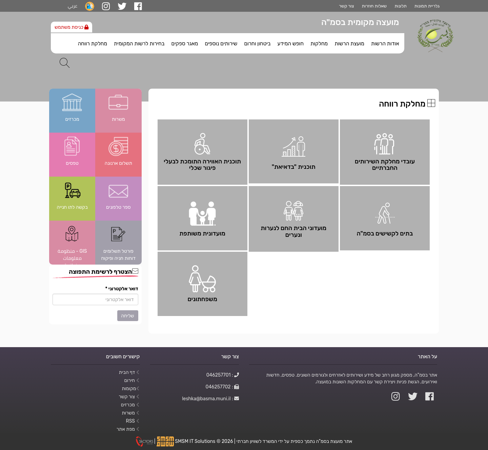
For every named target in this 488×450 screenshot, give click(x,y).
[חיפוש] (65, 63)
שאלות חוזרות (374, 6)
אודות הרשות (385, 43)
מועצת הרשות (349, 43)
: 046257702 (222, 386)
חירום (131, 380)
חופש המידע (290, 43)
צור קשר (346, 6)
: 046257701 (222, 375)
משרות (130, 412)
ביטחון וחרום (257, 43)
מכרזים (130, 404)
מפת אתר (128, 429)
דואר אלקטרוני (121, 288)
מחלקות (319, 43)
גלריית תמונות (427, 6)
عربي (72, 6)
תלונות (400, 6)
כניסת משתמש (71, 27)
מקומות (130, 388)
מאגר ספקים (184, 43)
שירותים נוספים (221, 43)
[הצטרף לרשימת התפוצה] (95, 299)
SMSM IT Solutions (196, 441)
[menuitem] (385, 42)
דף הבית (129, 372)
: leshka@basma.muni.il (210, 398)
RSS (132, 421)
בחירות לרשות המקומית (139, 43)
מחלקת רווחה (92, 43)
